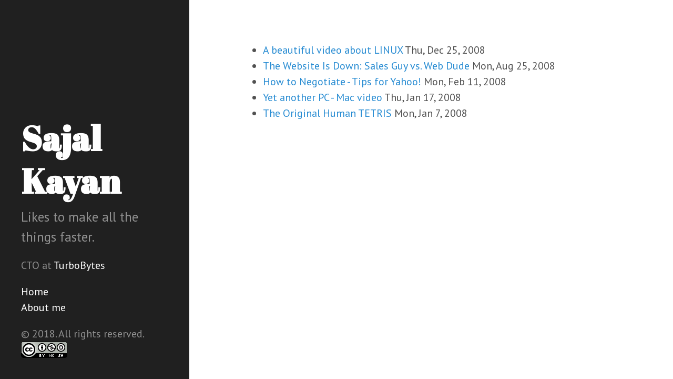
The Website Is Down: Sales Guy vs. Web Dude (366, 66)
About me (43, 307)
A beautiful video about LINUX (333, 50)
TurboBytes (79, 265)
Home (34, 291)
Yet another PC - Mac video (322, 97)
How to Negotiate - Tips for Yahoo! (342, 81)
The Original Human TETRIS (327, 113)
